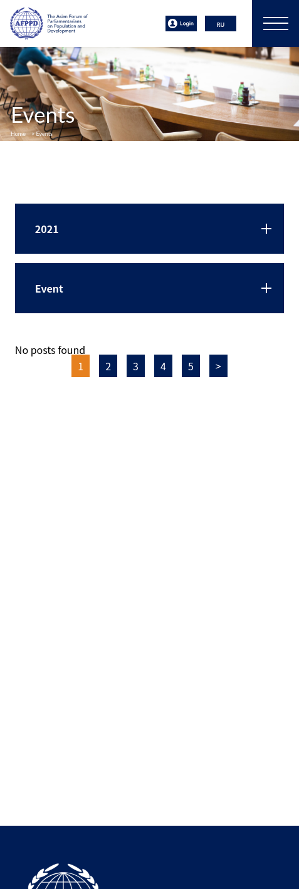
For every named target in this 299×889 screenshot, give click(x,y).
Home (18, 134)
